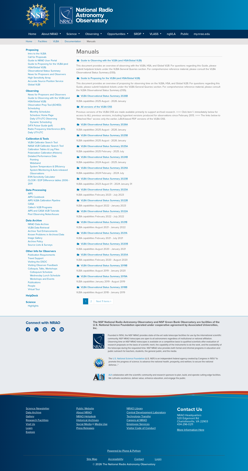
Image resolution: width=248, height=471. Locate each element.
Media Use (101, 424)
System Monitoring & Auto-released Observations (49, 171)
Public (185, 34)
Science (71, 34)
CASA (31, 204)
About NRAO (50, 34)
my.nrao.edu (202, 34)
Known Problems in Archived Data (46, 234)
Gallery (30, 416)
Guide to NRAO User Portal (42, 60)
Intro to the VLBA (37, 53)
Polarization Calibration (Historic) (45, 153)
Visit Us (30, 424)
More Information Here (190, 430)
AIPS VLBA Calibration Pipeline (44, 200)
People (31, 286)
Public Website (85, 408)
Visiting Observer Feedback (43, 265)
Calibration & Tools (37, 139)
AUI (110, 374)
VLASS (154, 34)
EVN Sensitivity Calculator (41, 177)
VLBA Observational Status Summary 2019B (104, 265)
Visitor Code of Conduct (141, 428)
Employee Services (138, 424)
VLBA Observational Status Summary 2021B (104, 222)
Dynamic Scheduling (41, 122)
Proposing (32, 50)
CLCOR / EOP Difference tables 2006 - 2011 (48, 182)
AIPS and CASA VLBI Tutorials (43, 211)
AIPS (30, 193)
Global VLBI (34, 84)
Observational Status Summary (44, 71)
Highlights (33, 306)
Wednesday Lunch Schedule (45, 275)
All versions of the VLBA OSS (96, 107)
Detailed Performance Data (42, 156)
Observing (92, 34)
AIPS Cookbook (36, 197)
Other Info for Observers (41, 251)
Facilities (42, 41)
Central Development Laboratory (146, 412)
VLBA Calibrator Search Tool (43, 142)
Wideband (35, 163)
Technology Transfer (139, 416)
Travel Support (35, 258)
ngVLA (171, 34)
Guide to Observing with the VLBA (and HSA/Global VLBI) (111, 60)
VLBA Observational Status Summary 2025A (104, 146)
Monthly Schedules (40, 112)
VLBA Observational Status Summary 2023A (104, 189)
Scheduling (34, 108)
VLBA (56, 41)
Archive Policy (35, 241)
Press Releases (85, 428)
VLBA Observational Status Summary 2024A (104, 168)
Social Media (84, 424)
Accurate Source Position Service (45, 81)
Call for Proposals (37, 57)
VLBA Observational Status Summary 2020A (104, 255)
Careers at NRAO (137, 420)
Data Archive (34, 220)
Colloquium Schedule (41, 272)
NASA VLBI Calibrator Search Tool (46, 146)
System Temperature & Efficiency (47, 166)
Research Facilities (37, 420)
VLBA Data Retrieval (38, 227)
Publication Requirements (41, 255)
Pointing (34, 159)
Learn (29, 428)
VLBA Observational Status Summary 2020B (104, 244)
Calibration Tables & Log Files (43, 149)
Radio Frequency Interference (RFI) (46, 129)
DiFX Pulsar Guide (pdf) (40, 125)
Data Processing (36, 190)
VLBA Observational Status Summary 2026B (104, 96)
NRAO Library (135, 408)
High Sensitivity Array (39, 78)
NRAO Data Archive (38, 224)
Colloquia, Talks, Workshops (42, 268)
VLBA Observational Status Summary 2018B (104, 287)
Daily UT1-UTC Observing (43, 119)
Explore (30, 432)
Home (32, 34)
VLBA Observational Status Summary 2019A (104, 276)
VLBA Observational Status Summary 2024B (104, 157)
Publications (34, 282)
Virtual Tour (34, 289)
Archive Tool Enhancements (43, 231)
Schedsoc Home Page (42, 115)
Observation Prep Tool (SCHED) (44, 105)
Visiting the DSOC (37, 262)
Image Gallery (35, 238)
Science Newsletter (37, 408)
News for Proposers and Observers (47, 74)
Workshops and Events (42, 279)
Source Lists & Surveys (40, 245)
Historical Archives (87, 420)
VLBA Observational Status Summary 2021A (104, 233)
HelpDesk (32, 295)
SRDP (137, 34)
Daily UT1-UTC (35, 132)
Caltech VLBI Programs (40, 207)
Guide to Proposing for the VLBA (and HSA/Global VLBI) (110, 78)
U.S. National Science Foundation (129, 358)
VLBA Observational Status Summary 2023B (104, 179)
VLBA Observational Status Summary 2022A (104, 211)
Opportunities (116, 34)
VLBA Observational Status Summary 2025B (104, 135)
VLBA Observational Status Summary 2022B (104, 200)
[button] (61, 34)
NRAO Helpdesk (86, 416)
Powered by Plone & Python (124, 451)
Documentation (73, 41)
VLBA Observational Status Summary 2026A (104, 124)
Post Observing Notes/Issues (43, 214)
